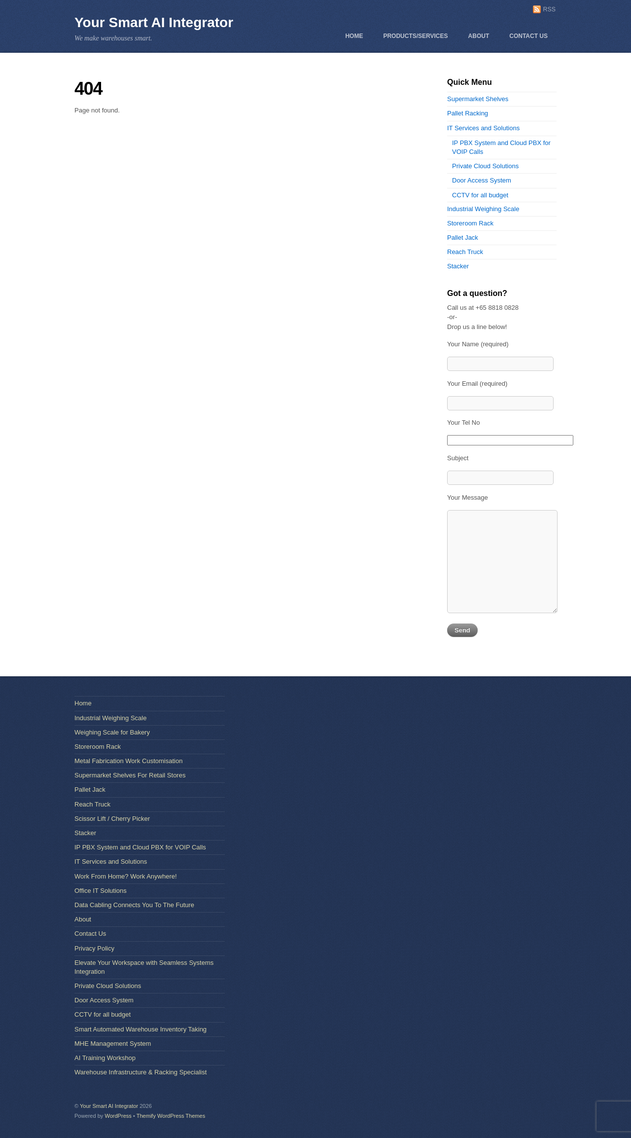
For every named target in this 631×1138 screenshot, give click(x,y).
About (479, 36)
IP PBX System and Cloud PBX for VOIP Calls (140, 847)
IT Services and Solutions (483, 128)
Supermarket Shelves (477, 99)
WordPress (118, 1116)
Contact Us (528, 36)
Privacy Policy (94, 948)
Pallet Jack (462, 237)
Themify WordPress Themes (171, 1116)
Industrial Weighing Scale (483, 209)
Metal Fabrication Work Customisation (128, 761)
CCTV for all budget (480, 195)
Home (354, 36)
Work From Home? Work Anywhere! (125, 876)
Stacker (458, 266)
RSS (549, 9)
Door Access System (481, 180)
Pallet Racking (467, 113)
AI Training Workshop (105, 1058)
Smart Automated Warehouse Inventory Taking (140, 1029)
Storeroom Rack (470, 223)
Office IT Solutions (100, 890)
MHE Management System (112, 1043)
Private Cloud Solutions (485, 166)
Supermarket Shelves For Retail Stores (129, 775)
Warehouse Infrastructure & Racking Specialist (140, 1072)
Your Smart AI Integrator (153, 22)
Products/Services (415, 36)
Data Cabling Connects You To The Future (134, 905)
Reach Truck (465, 252)
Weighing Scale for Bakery (112, 732)
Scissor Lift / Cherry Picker (112, 818)
